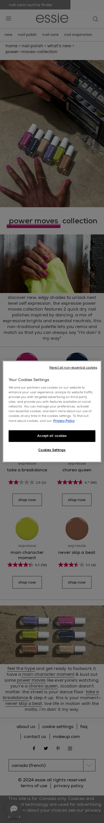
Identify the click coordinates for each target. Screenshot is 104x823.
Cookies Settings (51, 450)
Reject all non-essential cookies (73, 367)
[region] (51, 412)
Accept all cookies (52, 436)
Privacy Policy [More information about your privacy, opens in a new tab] (64, 421)
